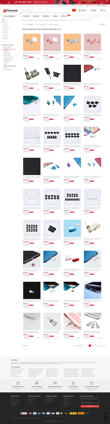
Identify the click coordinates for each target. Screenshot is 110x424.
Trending (55, 16)
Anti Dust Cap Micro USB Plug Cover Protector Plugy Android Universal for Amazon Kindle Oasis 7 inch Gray (31, 85)
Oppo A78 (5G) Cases (33, 376)
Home (25, 20)
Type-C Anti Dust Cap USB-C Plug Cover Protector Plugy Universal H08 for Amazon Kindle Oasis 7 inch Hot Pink (32, 271)
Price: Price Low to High (41, 24)
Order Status (30, 398)
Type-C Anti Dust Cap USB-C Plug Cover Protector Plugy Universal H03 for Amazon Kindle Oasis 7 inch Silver (52, 302)
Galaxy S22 (66, 12)
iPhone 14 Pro (24, 12)
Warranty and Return (50, 401)
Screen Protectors (7, 53)
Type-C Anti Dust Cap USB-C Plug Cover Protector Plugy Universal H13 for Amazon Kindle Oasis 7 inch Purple (72, 178)
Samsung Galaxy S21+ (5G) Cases (88, 374)
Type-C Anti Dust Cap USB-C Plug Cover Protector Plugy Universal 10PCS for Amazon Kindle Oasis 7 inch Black (72, 209)
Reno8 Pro (50, 12)
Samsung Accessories (23, 362)
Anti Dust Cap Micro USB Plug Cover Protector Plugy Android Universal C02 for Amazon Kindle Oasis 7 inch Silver (72, 54)
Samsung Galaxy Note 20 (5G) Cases (71, 374)
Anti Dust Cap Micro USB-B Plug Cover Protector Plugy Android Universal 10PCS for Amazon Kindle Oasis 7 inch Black (72, 147)
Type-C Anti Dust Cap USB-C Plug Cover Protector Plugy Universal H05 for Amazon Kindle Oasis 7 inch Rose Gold (92, 271)
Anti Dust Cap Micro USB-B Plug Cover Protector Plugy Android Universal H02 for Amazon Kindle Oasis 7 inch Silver (93, 147)
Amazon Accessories (7, 47)
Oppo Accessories (57, 362)
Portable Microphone (8, 69)
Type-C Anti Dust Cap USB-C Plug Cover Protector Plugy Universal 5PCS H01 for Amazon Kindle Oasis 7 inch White (32, 209)
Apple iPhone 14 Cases (50, 373)
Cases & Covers (7, 51)
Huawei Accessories (32, 362)
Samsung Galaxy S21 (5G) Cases (88, 376)
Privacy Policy (66, 401)
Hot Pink (5, 36)
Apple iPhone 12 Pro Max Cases (52, 374)
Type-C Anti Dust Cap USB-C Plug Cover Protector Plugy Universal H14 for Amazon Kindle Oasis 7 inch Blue (72, 116)
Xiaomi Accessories (41, 362)
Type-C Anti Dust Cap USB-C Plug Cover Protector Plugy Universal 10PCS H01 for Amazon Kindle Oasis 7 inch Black (52, 209)
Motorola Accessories (49, 363)
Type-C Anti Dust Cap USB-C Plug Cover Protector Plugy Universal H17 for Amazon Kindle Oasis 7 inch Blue (92, 85)
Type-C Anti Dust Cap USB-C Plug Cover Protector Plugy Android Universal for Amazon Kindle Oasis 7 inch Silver (32, 54)
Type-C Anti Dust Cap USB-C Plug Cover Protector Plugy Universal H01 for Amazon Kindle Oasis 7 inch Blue (92, 302)
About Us (12, 398)
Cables (5, 64)
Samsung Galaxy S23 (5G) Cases (35, 371)
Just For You (64, 16)
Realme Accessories (66, 362)
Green (5, 34)
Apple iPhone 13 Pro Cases (87, 370)
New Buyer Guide (14, 399)
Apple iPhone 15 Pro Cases (16, 370)
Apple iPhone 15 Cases (15, 373)
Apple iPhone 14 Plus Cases (51, 371)
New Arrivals (26, 16)
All (4, 21)
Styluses (5, 67)
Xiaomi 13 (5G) (14, 374)
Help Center (30, 401)
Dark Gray (6, 28)
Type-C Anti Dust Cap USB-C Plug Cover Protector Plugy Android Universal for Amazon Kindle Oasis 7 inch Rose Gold (52, 54)
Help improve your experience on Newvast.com (31, 417)
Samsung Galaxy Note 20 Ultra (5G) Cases (72, 373)
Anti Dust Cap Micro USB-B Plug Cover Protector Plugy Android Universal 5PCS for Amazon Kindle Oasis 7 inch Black (51, 147)
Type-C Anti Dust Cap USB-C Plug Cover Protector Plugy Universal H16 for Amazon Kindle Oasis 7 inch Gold (32, 116)
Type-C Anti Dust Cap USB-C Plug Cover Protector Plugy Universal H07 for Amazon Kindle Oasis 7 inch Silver (52, 271)
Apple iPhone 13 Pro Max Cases (88, 369)
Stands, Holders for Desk (8, 57)
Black (5, 23)
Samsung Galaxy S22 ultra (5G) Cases (71, 369)
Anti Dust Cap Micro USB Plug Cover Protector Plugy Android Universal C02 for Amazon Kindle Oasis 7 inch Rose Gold (93, 54)
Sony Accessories (49, 362)
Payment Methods (49, 398)
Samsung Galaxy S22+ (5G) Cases (71, 370)
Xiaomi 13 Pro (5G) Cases (16, 376)
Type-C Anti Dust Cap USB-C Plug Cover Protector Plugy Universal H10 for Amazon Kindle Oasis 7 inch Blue (72, 240)
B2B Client (73, 5)
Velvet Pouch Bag (7, 55)
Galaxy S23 (39, 12)
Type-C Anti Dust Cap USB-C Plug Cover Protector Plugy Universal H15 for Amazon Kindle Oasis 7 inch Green (52, 116)
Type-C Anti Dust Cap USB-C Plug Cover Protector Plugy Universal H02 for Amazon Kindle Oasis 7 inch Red (72, 302)
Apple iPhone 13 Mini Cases (87, 371)
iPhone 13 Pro (55, 12)
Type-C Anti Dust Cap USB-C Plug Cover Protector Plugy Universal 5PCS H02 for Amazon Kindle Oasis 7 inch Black (72, 85)
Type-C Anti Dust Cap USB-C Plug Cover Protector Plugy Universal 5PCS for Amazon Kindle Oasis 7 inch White (92, 209)
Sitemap (64, 405)
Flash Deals (36, 16)
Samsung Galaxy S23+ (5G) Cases (35, 370)
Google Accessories (40, 363)
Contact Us (30, 403)
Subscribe (90, 406)
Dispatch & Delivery (49, 399)
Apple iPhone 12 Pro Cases (51, 376)
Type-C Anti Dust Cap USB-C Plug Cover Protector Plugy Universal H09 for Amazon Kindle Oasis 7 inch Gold (92, 240)
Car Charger (6, 62)
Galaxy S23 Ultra (31, 12)
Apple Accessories (14, 362)
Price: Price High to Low (54, 24)
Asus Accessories (14, 363)
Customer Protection (67, 398)
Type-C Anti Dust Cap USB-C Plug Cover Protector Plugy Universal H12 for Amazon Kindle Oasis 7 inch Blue (92, 178)
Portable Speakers (7, 60)
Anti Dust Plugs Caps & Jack (10, 66)
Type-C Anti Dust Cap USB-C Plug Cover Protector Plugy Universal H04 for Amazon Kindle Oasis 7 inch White (32, 302)
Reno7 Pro (61, 12)
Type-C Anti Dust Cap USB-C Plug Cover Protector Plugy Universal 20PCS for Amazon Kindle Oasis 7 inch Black (32, 240)
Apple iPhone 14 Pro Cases (51, 370)
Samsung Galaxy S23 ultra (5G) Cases (36, 369)
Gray (5, 32)
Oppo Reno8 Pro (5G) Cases (34, 373)
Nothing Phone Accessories (91, 362)
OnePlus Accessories (58, 363)
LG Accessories (22, 363)
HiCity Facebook (14, 403)
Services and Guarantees (16, 401)
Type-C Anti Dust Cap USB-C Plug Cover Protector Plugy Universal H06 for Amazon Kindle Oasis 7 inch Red (72, 271)
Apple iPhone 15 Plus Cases (16, 371)
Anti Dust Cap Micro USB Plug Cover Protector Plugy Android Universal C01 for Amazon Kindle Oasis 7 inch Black (52, 85)
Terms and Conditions (67, 403)
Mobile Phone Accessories (33, 20)
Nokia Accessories (81, 362)
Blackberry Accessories (30, 363)
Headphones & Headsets (8, 59)
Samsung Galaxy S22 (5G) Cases (70, 371)
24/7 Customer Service (64, 5)
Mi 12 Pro (44, 12)
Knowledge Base (31, 399)
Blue (5, 26)
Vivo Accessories (73, 362)
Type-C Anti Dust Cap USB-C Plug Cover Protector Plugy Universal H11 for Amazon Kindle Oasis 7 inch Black (52, 240)
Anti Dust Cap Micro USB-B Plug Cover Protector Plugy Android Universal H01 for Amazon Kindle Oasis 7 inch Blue (52, 178)
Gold (5, 30)
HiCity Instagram (14, 405)
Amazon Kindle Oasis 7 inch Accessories (57, 20)
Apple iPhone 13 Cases (86, 373)
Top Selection (45, 16)
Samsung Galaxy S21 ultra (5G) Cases (71, 376)
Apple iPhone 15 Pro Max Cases (17, 369)
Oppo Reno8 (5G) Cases (33, 374)
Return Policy (65, 399)
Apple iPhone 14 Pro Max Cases (52, 369)
